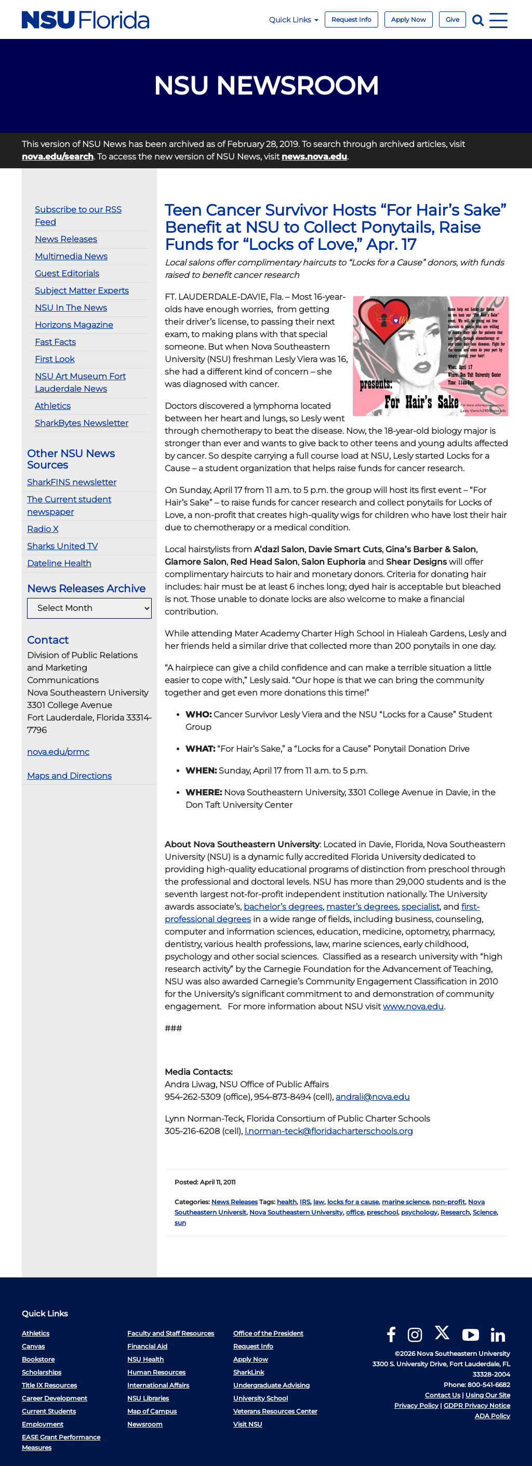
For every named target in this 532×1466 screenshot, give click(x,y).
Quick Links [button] (293, 19)
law (318, 1202)
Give (452, 19)
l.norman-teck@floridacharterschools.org (329, 1131)
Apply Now (408, 19)
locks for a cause (353, 1202)
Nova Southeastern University (296, 1212)
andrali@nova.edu (373, 1097)
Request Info (351, 19)
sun (180, 1223)
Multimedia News (71, 256)
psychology (419, 1212)
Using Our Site (488, 1395)
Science (485, 1212)
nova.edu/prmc (58, 752)
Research (455, 1212)
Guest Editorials (67, 273)
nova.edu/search (58, 157)
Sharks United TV (62, 546)
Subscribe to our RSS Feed (78, 216)
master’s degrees (362, 907)
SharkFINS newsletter (71, 482)
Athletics (53, 406)
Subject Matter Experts (82, 291)
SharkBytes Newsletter (81, 423)
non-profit (448, 1202)
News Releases (66, 239)
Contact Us (442, 1395)
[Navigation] (498, 19)
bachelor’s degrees (283, 907)
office (355, 1212)
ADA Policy (492, 1416)
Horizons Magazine (74, 325)
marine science (405, 1202)
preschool (382, 1212)
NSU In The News (71, 308)
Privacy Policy (416, 1405)
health (287, 1202)
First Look (54, 359)
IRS (305, 1202)
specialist (421, 907)
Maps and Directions (69, 776)
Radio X (42, 529)
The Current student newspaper (69, 506)
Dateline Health (59, 563)
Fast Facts (55, 342)
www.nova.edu (413, 1006)
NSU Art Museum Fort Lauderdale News (80, 382)
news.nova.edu (314, 157)
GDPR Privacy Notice (477, 1405)
